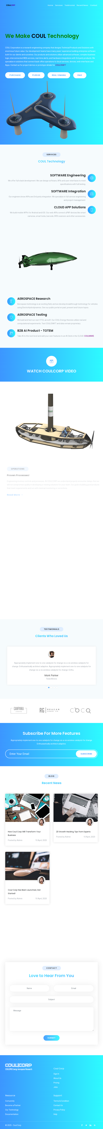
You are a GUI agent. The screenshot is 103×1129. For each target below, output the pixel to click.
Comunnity (9, 1101)
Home (50, 5)
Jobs (56, 1087)
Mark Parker (51, 675)
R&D (80, 75)
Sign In (56, 1074)
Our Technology (12, 1110)
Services (59, 5)
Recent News (82, 5)
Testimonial (70, 5)
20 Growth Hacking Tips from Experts (73, 831)
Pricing (56, 1083)
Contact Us (58, 1105)
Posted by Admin (15, 840)
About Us (57, 1078)
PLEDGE (36, 75)
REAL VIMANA (59, 75)
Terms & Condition (61, 1101)
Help (55, 1114)
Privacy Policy (59, 1110)
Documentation (11, 1114)
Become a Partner (13, 1105)
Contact (93, 5)
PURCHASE (15, 75)
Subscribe (86, 753)
